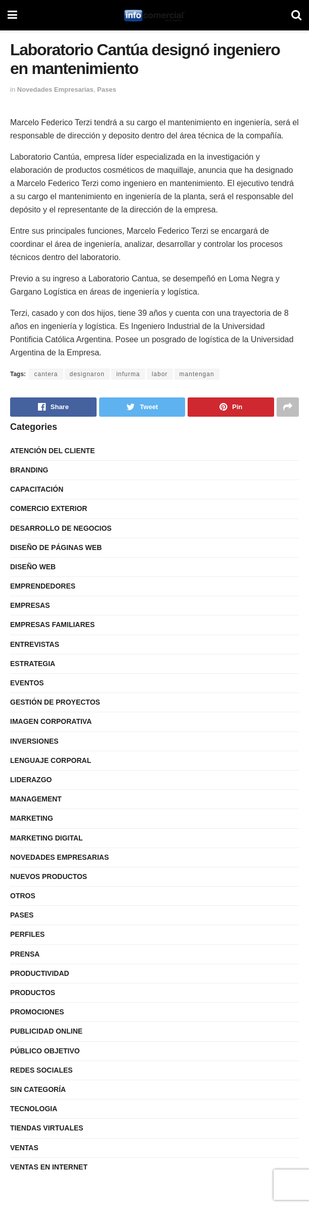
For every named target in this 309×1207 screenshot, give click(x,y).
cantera (46, 374)
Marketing (31, 818)
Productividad (39, 973)
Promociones (37, 1012)
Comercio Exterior (48, 508)
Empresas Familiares (52, 624)
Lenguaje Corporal (50, 760)
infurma (128, 374)
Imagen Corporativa (51, 721)
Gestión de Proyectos (55, 702)
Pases (106, 89)
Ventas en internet (48, 1167)
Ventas (24, 1148)
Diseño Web (33, 567)
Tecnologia (33, 1109)
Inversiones (34, 741)
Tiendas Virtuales (46, 1128)
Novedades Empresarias (55, 89)
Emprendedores (42, 586)
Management (36, 799)
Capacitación (36, 489)
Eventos (27, 683)
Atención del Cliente (52, 451)
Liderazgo (31, 780)
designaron (87, 374)
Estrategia (32, 664)
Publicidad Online (46, 1031)
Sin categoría (38, 1089)
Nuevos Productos (48, 876)
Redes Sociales (41, 1070)
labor (160, 374)
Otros (22, 896)
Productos (32, 993)
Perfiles (27, 934)
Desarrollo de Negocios (61, 528)
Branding (29, 470)
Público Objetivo (45, 1051)
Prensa (24, 954)
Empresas (30, 605)
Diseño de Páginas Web (56, 547)
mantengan (197, 374)
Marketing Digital (46, 838)
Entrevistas (34, 644)
